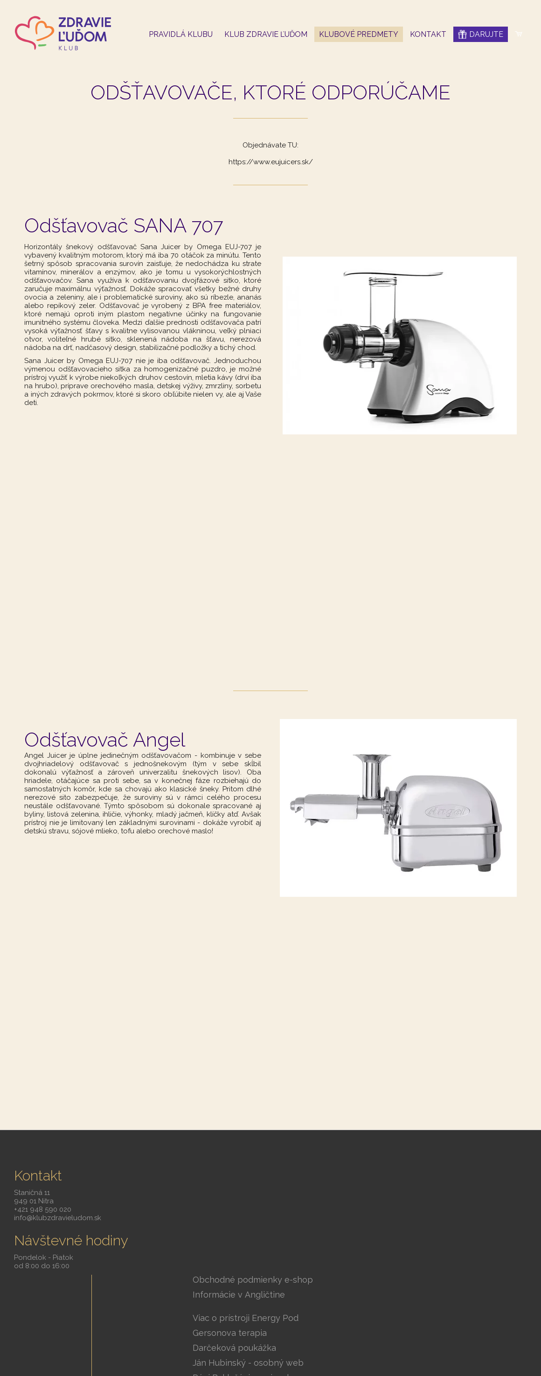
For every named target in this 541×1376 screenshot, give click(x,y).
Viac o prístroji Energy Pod (252, 1210)
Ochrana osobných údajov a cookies (478, 1333)
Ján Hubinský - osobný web (254, 1255)
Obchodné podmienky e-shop (259, 1172)
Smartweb (413, 1333)
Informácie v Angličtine (245, 1187)
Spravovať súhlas (271, 1346)
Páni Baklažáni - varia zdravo (256, 1270)
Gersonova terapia (236, 1225)
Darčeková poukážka (241, 1240)
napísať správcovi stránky (328, 1333)
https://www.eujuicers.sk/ (271, 162)
